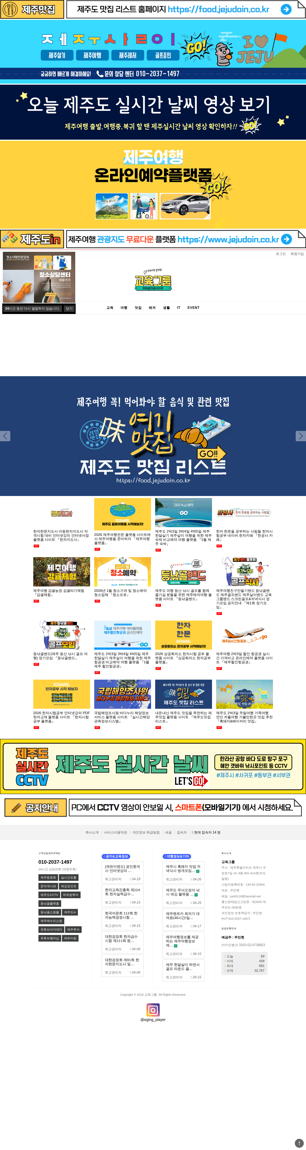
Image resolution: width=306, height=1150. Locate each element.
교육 (109, 307)
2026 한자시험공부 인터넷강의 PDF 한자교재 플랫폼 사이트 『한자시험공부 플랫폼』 (61, 717)
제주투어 (73, 929)
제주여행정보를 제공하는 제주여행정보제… (182, 941)
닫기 (69, 308)
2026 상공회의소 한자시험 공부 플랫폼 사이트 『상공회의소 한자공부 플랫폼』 (183, 658)
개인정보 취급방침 (146, 832)
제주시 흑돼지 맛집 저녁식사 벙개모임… (183, 869)
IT (178, 307)
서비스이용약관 (115, 832)
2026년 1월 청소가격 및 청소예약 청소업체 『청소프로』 (120, 593)
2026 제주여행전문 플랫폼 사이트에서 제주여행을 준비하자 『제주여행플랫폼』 (122, 539)
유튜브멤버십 (49, 938)
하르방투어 (71, 895)
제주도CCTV (49, 895)
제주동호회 (48, 877)
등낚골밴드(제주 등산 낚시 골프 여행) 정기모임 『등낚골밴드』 (60, 656)
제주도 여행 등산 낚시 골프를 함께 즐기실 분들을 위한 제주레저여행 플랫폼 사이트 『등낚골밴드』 (183, 595)
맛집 (138, 307)
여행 (123, 307)
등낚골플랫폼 (49, 903)
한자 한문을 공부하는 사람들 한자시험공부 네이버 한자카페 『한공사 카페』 (244, 535)
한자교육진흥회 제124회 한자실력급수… (122, 892)
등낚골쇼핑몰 (49, 912)
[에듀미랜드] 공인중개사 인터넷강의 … (122, 869)
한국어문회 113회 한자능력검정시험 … (121, 915)
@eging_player (153, 1020)
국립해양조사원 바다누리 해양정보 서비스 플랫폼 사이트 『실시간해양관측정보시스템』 (122, 717)
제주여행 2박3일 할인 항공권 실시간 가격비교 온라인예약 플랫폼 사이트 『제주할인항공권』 (244, 658)
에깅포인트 (68, 886)
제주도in (70, 912)
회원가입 (297, 254)
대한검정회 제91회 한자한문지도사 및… (122, 962)
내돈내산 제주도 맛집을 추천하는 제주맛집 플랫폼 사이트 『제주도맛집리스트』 (183, 717)
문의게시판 (48, 886)
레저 (152, 307)
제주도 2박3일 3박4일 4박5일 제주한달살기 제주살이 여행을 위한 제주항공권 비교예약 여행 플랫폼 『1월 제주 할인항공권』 (122, 660)
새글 (168, 832)
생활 (166, 307)
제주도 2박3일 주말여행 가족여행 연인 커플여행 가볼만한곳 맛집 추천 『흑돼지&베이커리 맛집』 (244, 717)
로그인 (281, 254)
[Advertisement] (153, 345)
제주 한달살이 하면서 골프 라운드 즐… (183, 967)
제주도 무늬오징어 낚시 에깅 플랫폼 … (183, 892)
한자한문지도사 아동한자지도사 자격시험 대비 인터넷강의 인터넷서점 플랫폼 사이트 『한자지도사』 (61, 535)
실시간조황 (68, 877)
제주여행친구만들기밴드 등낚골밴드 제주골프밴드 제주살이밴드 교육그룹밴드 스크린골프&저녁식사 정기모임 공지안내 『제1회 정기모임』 (244, 599)
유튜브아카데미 (51, 929)
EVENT (194, 307)
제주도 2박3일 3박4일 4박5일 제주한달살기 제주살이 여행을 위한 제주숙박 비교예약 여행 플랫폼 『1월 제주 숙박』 (183, 537)
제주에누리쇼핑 (51, 921)
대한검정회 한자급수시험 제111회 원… (121, 939)
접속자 (182, 832)
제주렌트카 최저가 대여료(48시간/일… (183, 916)
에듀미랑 (70, 938)
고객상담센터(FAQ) (49, 853)
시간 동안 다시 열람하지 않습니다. (32, 308)
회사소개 (92, 832)
